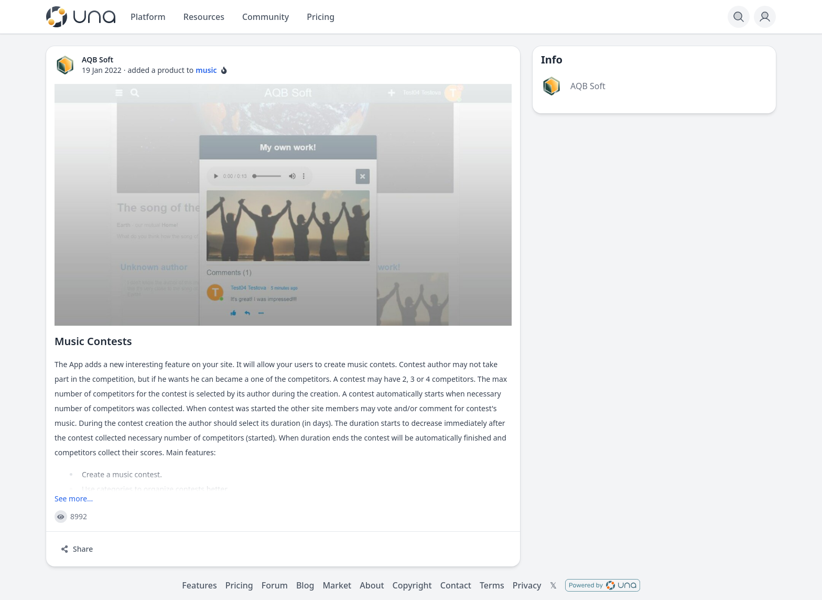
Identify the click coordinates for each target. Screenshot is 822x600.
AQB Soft (587, 86)
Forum (275, 585)
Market (336, 585)
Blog (305, 585)
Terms (492, 585)
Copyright (412, 585)
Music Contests (93, 341)
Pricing (239, 585)
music (206, 70)
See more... (74, 498)
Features (199, 585)
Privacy (527, 585)
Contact (455, 585)
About (372, 585)
